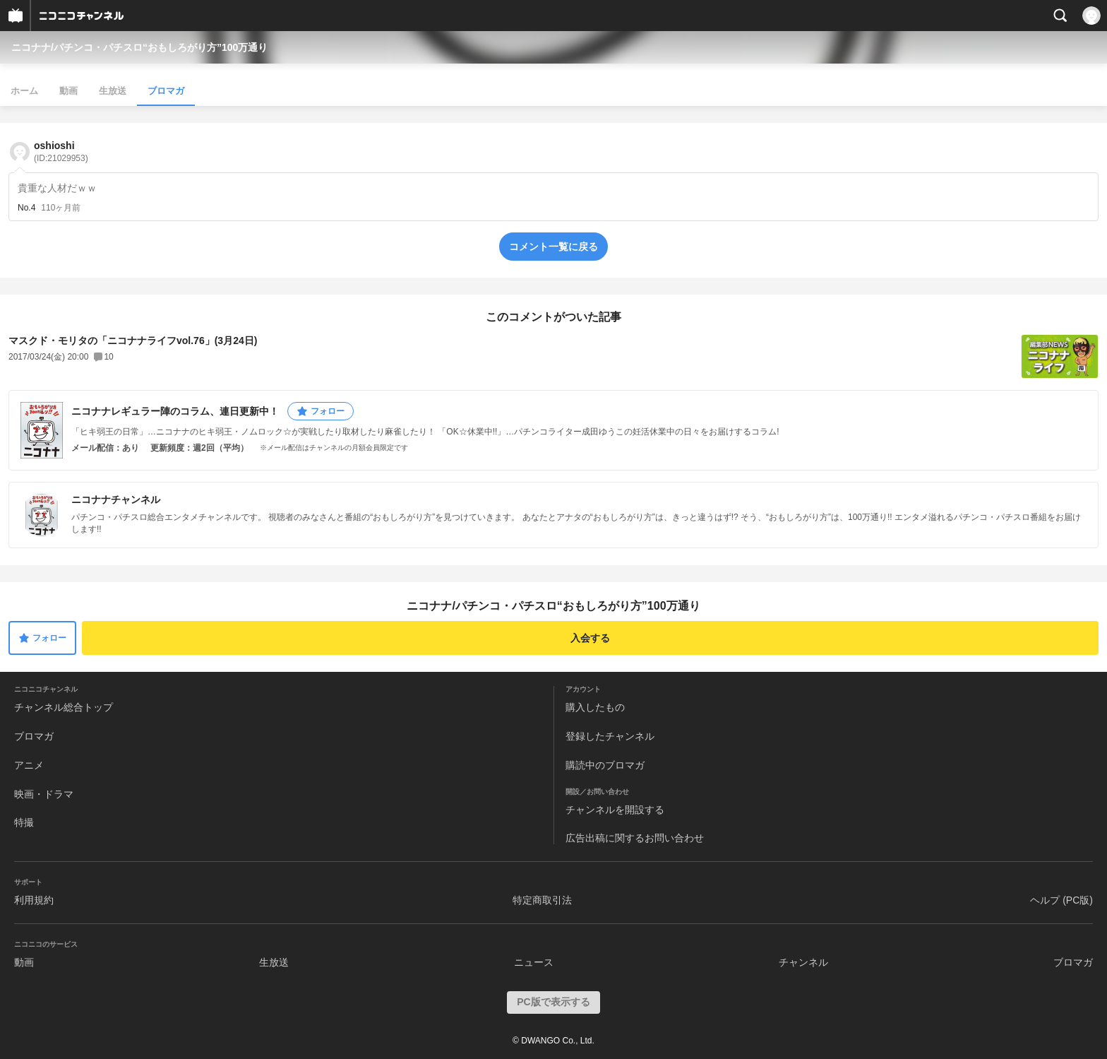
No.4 (26, 207)
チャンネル (803, 962)
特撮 (24, 822)
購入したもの (595, 707)
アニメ (29, 765)
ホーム (24, 90)
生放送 (112, 90)
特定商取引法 (542, 900)
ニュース (534, 962)
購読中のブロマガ (605, 765)
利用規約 (34, 900)
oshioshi (61, 151)
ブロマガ (166, 90)
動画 (68, 90)
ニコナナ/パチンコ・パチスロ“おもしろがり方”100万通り (139, 47)
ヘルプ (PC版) (1061, 900)
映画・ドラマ (43, 794)
